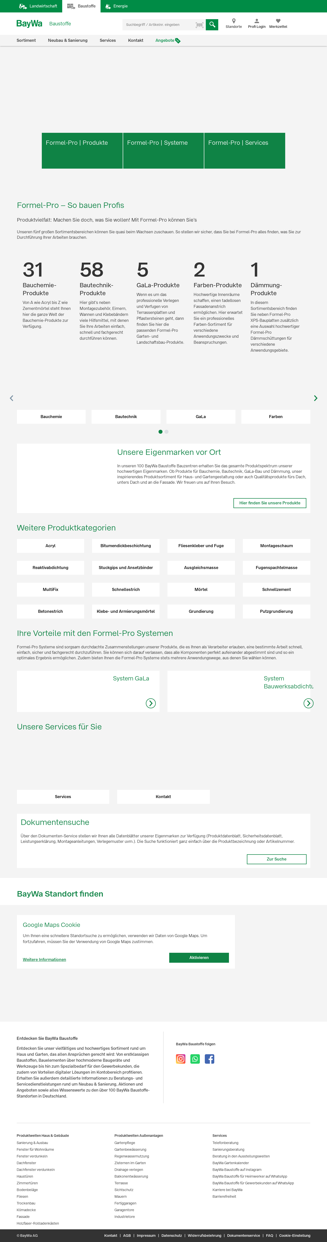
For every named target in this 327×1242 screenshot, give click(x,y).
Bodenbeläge (27, 1190)
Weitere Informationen (44, 987)
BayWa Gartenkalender (231, 1163)
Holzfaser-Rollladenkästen (38, 1223)
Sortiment (26, 40)
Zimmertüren (27, 1183)
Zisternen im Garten (130, 1163)
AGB (127, 1235)
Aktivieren (199, 986)
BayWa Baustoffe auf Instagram (237, 1169)
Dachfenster (26, 1163)
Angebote (165, 40)
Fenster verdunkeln (32, 1156)
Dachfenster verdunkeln (36, 1169)
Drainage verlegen (128, 1169)
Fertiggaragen (125, 1203)
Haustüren (25, 1176)
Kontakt (135, 40)
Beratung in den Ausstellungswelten (241, 1156)
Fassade (23, 1216)
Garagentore (124, 1210)
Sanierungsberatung (228, 1149)
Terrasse (121, 1183)
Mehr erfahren (82, 165)
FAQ (269, 1235)
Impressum (146, 1235)
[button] (11, 398)
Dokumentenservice (243, 1235)
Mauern (120, 1196)
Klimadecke (26, 1210)
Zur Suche (276, 887)
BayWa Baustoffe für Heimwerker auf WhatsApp (250, 1176)
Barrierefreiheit (224, 1196)
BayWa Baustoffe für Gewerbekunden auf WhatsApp (253, 1183)
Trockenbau (26, 1203)
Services (108, 40)
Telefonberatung (225, 1143)
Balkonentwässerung (131, 1176)
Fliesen (22, 1196)
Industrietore (124, 1216)
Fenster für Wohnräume (35, 1149)
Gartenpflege (124, 1143)
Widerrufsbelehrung (204, 1235)
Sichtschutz (123, 1190)
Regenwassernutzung (131, 1156)
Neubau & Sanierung (68, 40)
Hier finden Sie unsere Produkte (269, 503)
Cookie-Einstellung (294, 1235)
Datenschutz (172, 1235)
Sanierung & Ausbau (32, 1143)
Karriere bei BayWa (227, 1190)
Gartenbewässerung (130, 1149)
